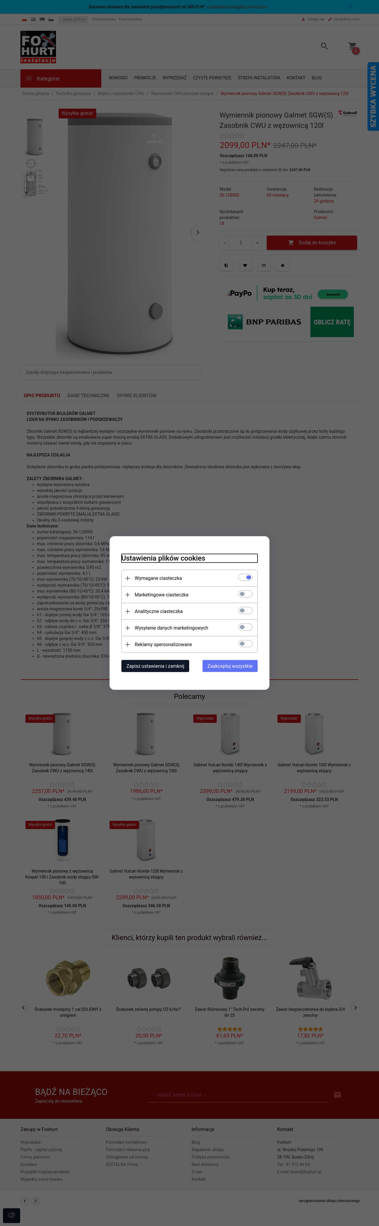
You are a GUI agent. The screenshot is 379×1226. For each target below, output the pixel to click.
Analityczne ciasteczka (159, 611)
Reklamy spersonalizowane (163, 644)
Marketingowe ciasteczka (161, 595)
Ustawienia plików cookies (163, 558)
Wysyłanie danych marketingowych (171, 628)
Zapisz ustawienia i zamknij (155, 666)
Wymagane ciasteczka (158, 578)
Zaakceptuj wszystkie (230, 666)
